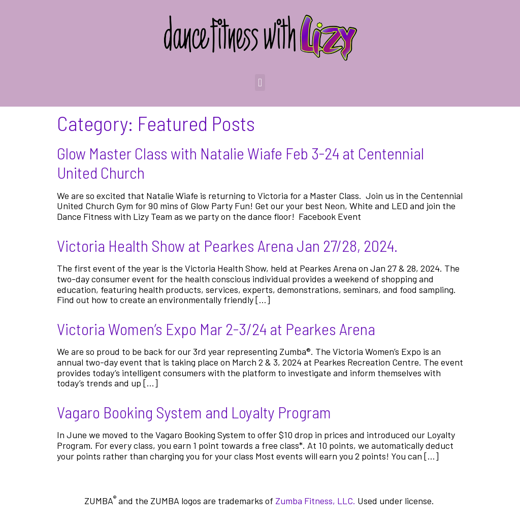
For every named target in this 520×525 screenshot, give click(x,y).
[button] (260, 82)
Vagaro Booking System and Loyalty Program (194, 411)
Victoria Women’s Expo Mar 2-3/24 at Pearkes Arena (216, 328)
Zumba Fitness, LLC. (315, 500)
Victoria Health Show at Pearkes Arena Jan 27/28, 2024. (227, 245)
